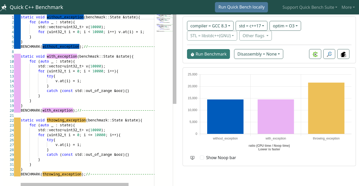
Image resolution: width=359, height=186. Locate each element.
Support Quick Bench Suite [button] (308, 7)
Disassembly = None (257, 54)
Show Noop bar (221, 157)
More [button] (346, 7)
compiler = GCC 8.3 (208, 26)
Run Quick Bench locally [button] (241, 7)
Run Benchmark (208, 54)
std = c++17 (250, 26)
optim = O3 (284, 26)
